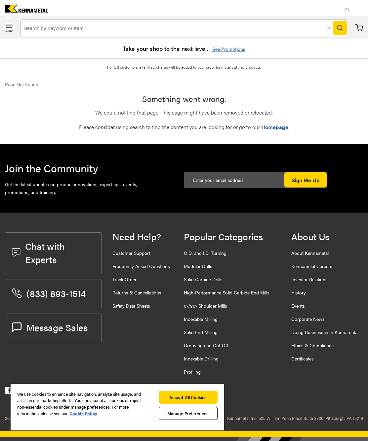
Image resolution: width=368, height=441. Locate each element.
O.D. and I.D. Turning (205, 253)
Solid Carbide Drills (203, 279)
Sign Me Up (305, 180)
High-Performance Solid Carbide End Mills (226, 292)
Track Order (124, 279)
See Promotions (228, 49)
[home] (24, 10)
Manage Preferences (188, 413)
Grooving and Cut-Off (206, 345)
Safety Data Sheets (131, 305)
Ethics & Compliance (312, 345)
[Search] (340, 28)
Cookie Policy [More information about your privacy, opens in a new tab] (83, 413)
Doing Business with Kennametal (324, 332)
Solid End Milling (201, 332)
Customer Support (131, 253)
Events (298, 305)
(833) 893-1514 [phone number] (49, 293)
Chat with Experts (38, 252)
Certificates (302, 358)
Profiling (192, 371)
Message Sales (50, 327)
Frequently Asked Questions (141, 266)
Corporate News (308, 319)
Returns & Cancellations (136, 292)
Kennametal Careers (311, 266)
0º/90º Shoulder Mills (205, 305)
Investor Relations (309, 279)
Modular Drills (198, 266)
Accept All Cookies (188, 397)
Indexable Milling (201, 319)
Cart (359, 28)
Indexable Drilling (201, 358)
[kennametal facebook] (8, 391)
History (298, 292)
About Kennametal (310, 253)
